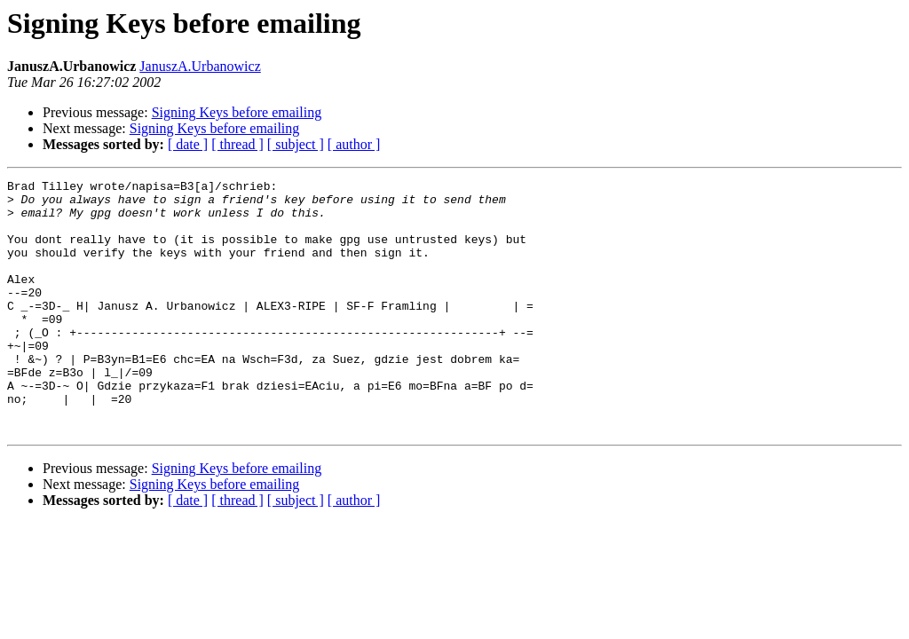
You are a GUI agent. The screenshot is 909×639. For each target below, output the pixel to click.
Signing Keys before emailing (237, 112)
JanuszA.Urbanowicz (199, 66)
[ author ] (354, 144)
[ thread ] (237, 144)
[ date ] (188, 144)
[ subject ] (295, 144)
